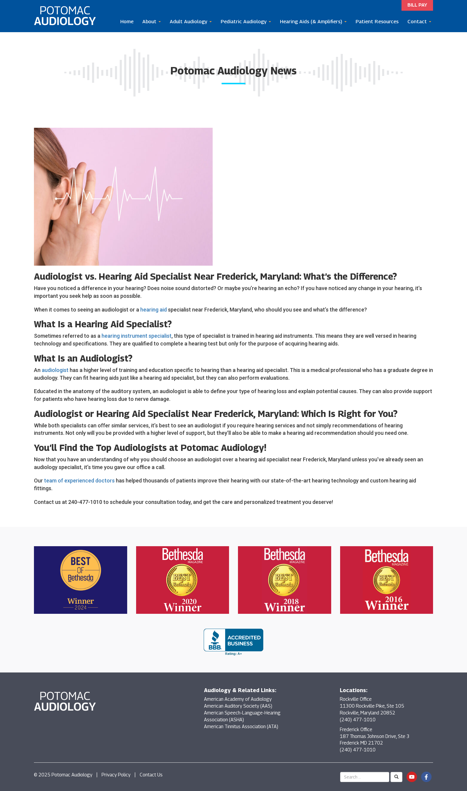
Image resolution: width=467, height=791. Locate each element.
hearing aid (153, 309)
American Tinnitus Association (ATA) (241, 726)
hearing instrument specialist (137, 336)
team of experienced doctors (79, 480)
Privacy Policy (116, 775)
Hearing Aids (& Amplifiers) (313, 21)
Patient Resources (377, 21)
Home (126, 21)
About (151, 21)
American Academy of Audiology (238, 699)
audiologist (55, 370)
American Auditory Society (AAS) (238, 706)
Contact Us (151, 775)
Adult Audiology (191, 21)
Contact (419, 21)
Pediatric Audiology (246, 21)
